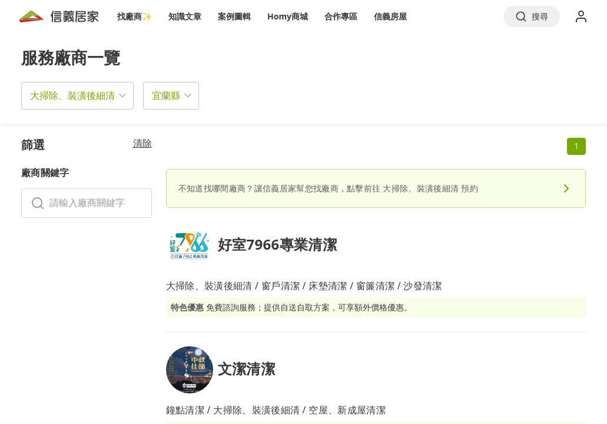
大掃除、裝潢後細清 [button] (72, 95)
